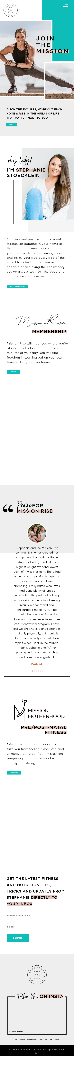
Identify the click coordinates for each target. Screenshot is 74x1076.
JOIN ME (19, 127)
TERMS (33, 1057)
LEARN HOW (22, 380)
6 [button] (42, 682)
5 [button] (40, 682)
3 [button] (36, 682)
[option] (37, 605)
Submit (17, 951)
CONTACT (60, 1052)
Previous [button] (10, 545)
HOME (12, 1052)
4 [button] (38, 682)
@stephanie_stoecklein (24, 1044)
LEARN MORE (23, 783)
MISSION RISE (24, 1052)
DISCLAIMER (44, 1057)
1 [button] (32, 682)
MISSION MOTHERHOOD (42, 1052)
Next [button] (64, 545)
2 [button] (34, 682)
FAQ (26, 1057)
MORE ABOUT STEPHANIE (32, 291)
